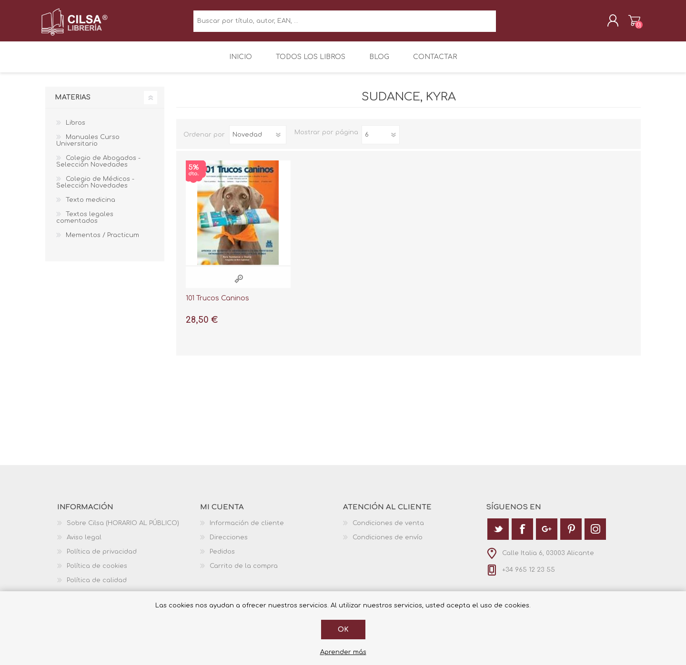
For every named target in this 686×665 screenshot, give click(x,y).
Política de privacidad (102, 557)
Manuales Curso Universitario (88, 146)
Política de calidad (97, 586)
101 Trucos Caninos (217, 304)
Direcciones (229, 543)
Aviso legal (84, 543)
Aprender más (343, 652)
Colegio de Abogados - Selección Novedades (98, 167)
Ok (343, 629)
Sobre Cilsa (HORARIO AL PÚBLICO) (123, 529)
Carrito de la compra (630, 23)
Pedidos (222, 557)
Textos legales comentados (84, 223)
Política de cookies (97, 571)
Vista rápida (238, 285)
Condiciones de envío (388, 543)
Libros (75, 129)
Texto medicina (90, 206)
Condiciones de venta (388, 529)
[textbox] (344, 24)
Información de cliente (247, 529)
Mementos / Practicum (102, 241)
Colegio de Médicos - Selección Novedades (95, 188)
